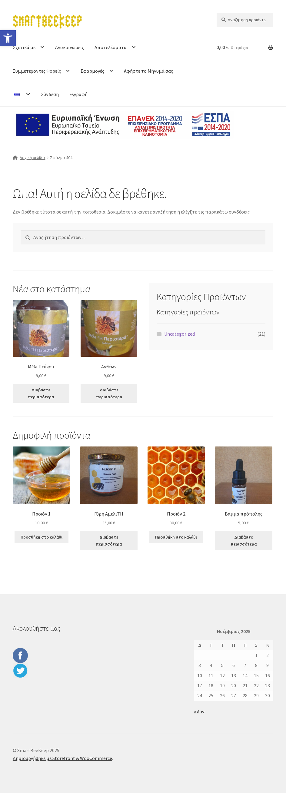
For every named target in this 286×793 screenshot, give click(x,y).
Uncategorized (179, 334)
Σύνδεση (50, 94)
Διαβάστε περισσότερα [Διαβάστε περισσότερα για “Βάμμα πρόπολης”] (244, 540)
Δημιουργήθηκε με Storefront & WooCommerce (62, 758)
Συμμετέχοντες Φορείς (37, 71)
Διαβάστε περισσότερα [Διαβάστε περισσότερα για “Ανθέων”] (109, 393)
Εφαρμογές (92, 71)
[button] (8, 38)
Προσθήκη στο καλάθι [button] (41, 537)
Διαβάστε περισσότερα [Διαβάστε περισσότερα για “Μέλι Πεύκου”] (41, 393)
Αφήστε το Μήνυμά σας (148, 71)
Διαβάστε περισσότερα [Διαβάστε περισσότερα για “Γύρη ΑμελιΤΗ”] (109, 540)
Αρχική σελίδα (32, 157)
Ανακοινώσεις (69, 47)
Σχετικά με (24, 47)
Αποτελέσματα (111, 47)
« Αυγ (199, 711)
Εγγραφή (78, 94)
